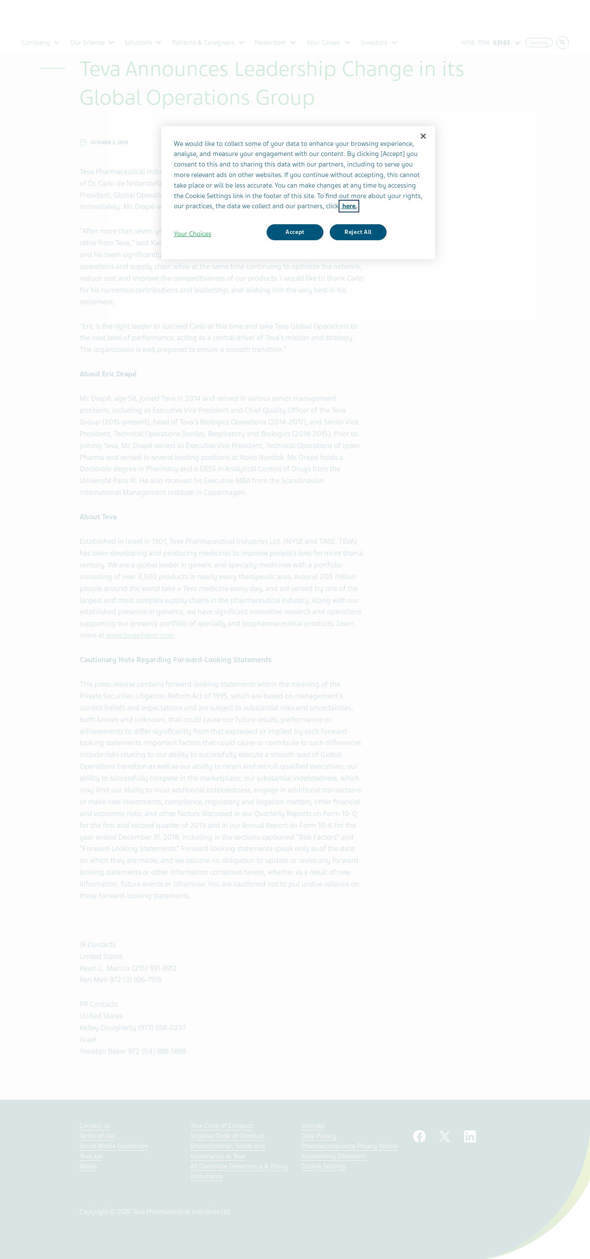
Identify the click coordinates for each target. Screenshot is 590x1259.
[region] (298, 192)
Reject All (358, 232)
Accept (295, 232)
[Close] (423, 136)
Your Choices (192, 234)
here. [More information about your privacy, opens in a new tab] (349, 206)
